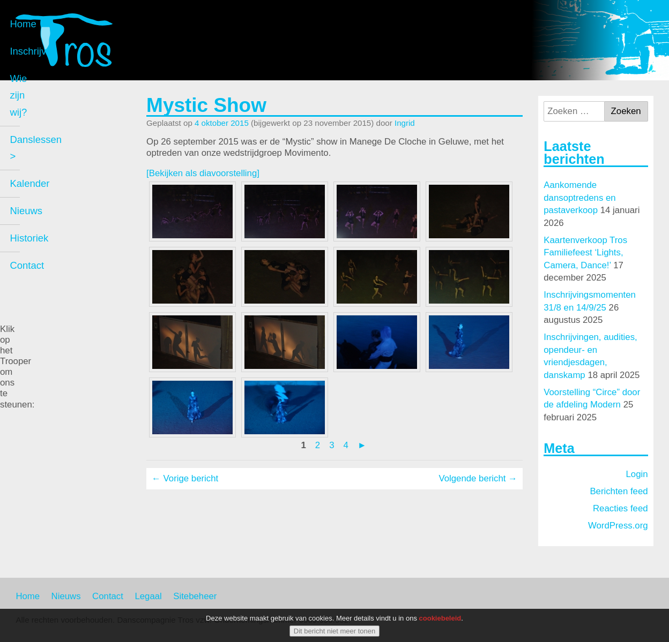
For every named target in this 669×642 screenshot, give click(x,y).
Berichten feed (619, 491)
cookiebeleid (440, 618)
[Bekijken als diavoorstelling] (202, 173)
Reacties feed (620, 508)
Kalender (45, 218)
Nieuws (42, 245)
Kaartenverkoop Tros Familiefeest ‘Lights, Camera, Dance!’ (585, 252)
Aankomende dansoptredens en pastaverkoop (579, 197)
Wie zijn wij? (53, 163)
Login (637, 474)
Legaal (148, 596)
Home (39, 109)
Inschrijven (49, 136)
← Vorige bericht (185, 478)
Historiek (45, 272)
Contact (43, 300)
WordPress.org (618, 525)
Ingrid (405, 122)
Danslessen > (56, 191)
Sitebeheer (195, 596)
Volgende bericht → (477, 478)
